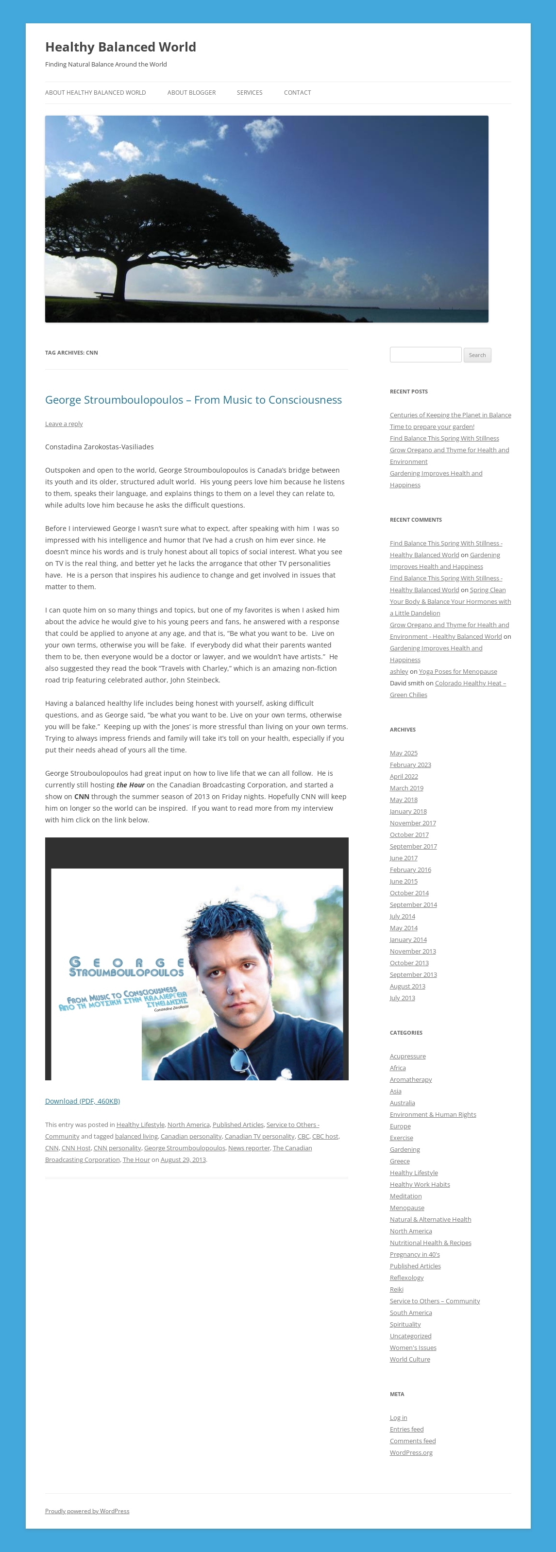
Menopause (407, 1207)
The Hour (136, 1159)
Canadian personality (191, 1136)
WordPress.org (411, 1452)
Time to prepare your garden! (432, 426)
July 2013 (402, 997)
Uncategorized (411, 1335)
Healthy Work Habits (420, 1184)
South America (411, 1312)
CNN (52, 1147)
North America (189, 1124)
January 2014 (408, 939)
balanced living (136, 1136)
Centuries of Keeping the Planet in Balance (450, 414)
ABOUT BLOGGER (192, 92)
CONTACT (297, 92)
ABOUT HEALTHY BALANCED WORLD (95, 92)
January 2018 (408, 811)
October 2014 (409, 892)
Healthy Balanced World (120, 46)
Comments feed (413, 1440)
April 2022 (404, 776)
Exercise (401, 1137)
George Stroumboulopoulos (184, 1147)
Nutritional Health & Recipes (431, 1242)
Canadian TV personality (260, 1136)
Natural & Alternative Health (431, 1219)
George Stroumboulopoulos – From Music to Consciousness (193, 399)
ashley (399, 671)
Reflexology (407, 1277)
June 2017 (404, 857)
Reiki (397, 1289)
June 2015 (404, 881)
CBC (303, 1136)
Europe (400, 1126)
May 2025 (404, 753)
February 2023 (410, 764)
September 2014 (413, 904)
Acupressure (408, 1056)
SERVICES (250, 92)
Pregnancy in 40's (415, 1254)
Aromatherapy (411, 1079)
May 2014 (404, 927)
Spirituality (405, 1324)
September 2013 (413, 974)
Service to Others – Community (435, 1300)
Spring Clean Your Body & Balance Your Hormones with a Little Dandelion (450, 601)
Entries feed (407, 1429)
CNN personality (117, 1147)
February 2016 (410, 869)
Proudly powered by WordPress (87, 1511)
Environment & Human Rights (433, 1114)
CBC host (325, 1136)
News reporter (249, 1147)
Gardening (405, 1149)
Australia (402, 1102)
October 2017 (409, 834)
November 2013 (413, 951)
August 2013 (407, 986)
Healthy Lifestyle (141, 1124)
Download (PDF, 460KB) (82, 1101)
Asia (396, 1091)
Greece (400, 1161)
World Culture (410, 1359)
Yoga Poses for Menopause (458, 671)
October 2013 (409, 962)
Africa (398, 1067)
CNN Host (76, 1147)
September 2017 (413, 846)
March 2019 (406, 788)
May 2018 (404, 799)
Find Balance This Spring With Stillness (444, 438)
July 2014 (402, 916)
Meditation (406, 1196)
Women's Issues (413, 1347)
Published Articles (238, 1124)
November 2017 (413, 823)
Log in (398, 1417)
